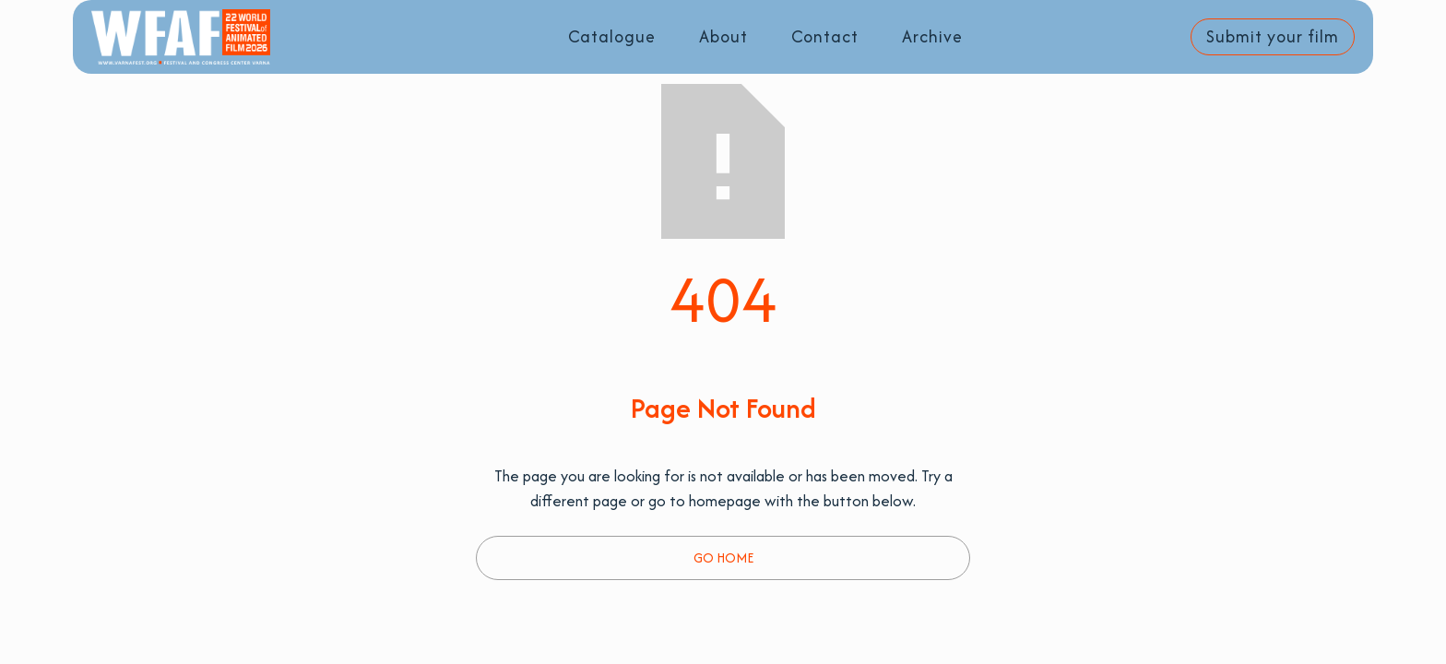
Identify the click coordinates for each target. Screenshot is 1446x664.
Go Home (723, 557)
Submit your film (1272, 36)
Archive (932, 36)
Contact (825, 36)
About (723, 36)
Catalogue (612, 36)
